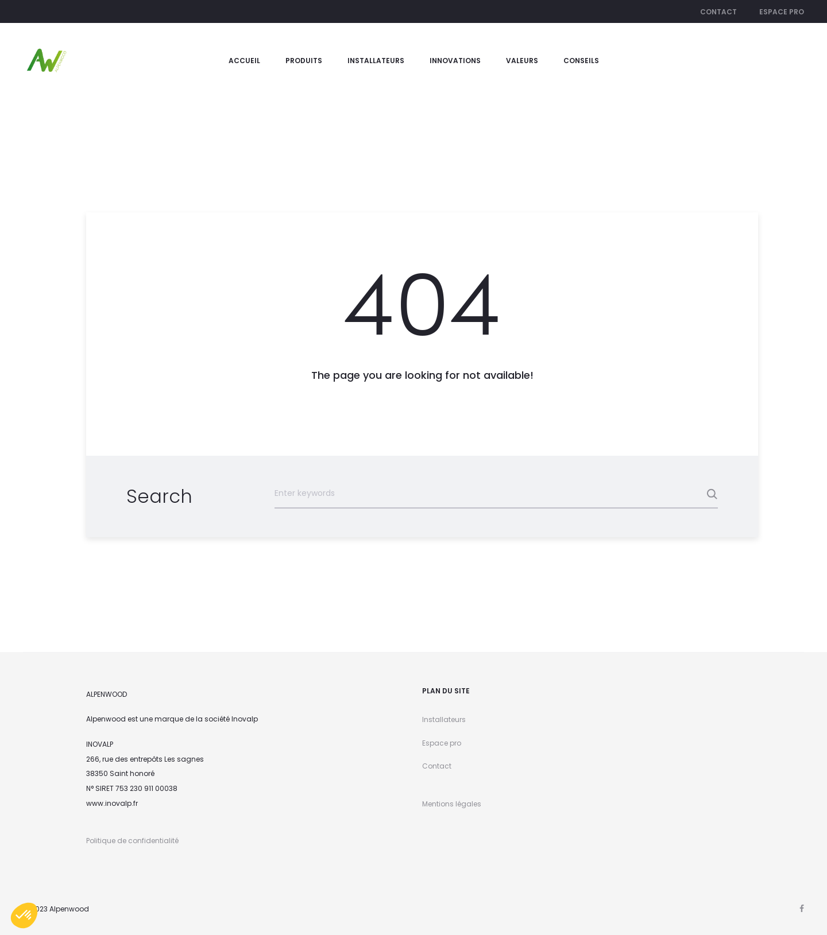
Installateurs (375, 60)
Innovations (455, 60)
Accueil (244, 60)
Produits (303, 60)
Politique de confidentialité (132, 840)
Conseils (581, 60)
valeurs (522, 60)
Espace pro (781, 12)
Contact (718, 12)
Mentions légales (451, 804)
